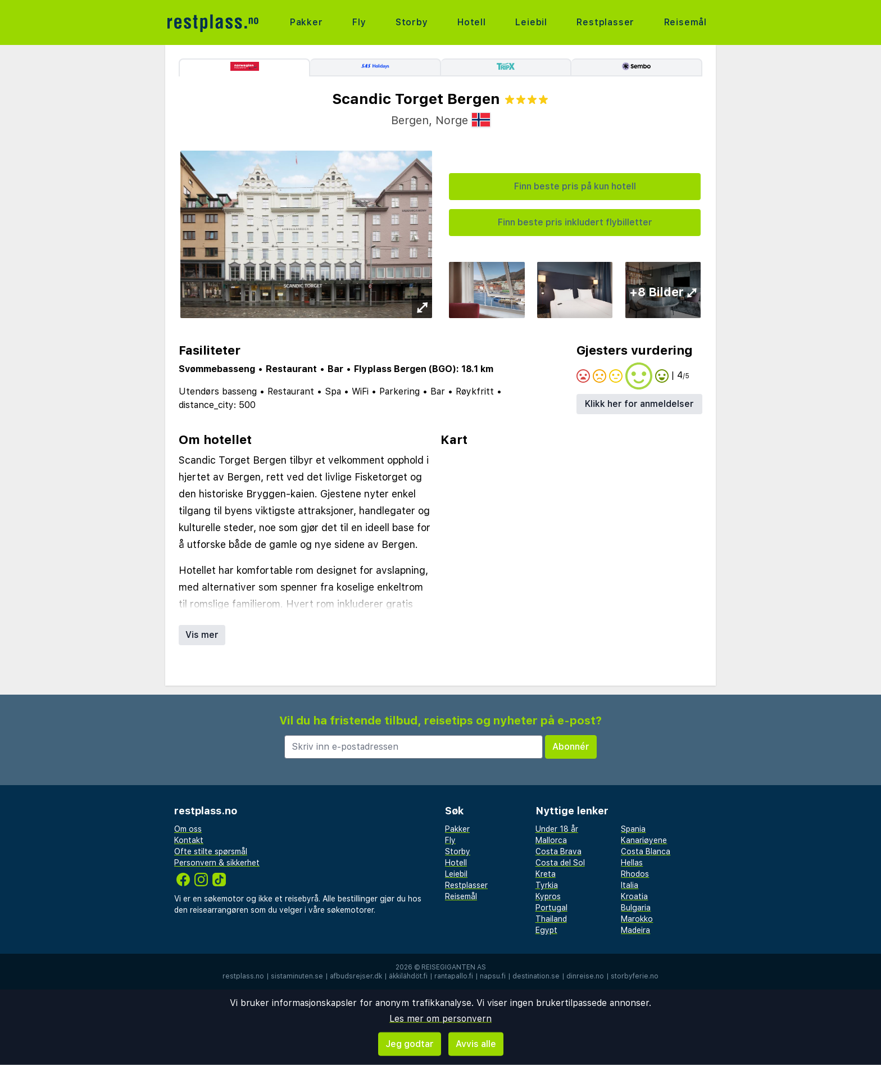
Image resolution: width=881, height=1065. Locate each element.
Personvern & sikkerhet (217, 862)
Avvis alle (476, 1044)
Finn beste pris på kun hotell (575, 186)
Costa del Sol (560, 862)
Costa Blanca (645, 851)
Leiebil (531, 22)
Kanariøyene (644, 840)
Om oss (188, 828)
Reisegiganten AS (453, 967)
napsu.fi (493, 976)
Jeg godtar (409, 1044)
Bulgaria (636, 907)
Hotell (471, 22)
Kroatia (634, 896)
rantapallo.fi (453, 976)
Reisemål (685, 22)
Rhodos (635, 873)
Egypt (546, 930)
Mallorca (551, 840)
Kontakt (188, 840)
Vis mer (202, 634)
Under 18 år (556, 828)
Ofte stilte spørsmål (210, 851)
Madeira (635, 930)
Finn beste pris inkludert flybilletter (575, 222)
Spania (633, 828)
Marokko (637, 918)
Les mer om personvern (440, 1018)
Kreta (545, 873)
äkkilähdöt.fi (408, 976)
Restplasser (605, 22)
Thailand (551, 918)
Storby (412, 22)
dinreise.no (585, 976)
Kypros (548, 896)
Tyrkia (546, 885)
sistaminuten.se (297, 976)
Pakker (306, 22)
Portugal (551, 907)
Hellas (632, 862)
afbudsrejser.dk (356, 976)
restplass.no (243, 976)
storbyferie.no (635, 976)
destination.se (536, 976)
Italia (629, 885)
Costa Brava (558, 851)
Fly (359, 22)
